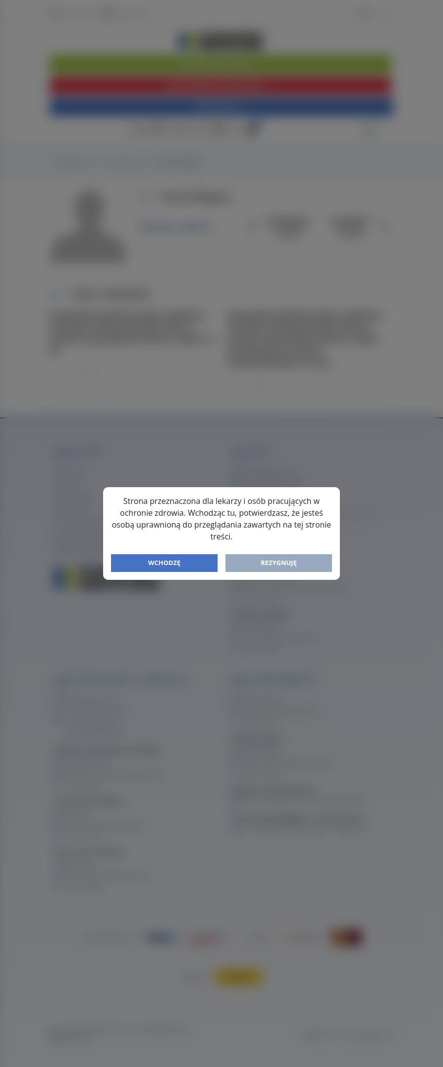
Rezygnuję (279, 562)
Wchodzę (164, 562)
